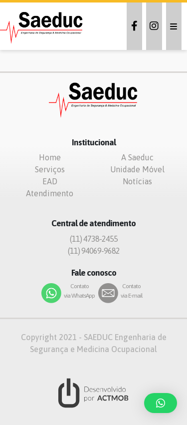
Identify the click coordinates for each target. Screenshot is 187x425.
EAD (49, 181)
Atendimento (49, 193)
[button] (160, 403)
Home (50, 157)
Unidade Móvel (137, 169)
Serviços (50, 169)
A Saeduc (137, 157)
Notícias (137, 181)
